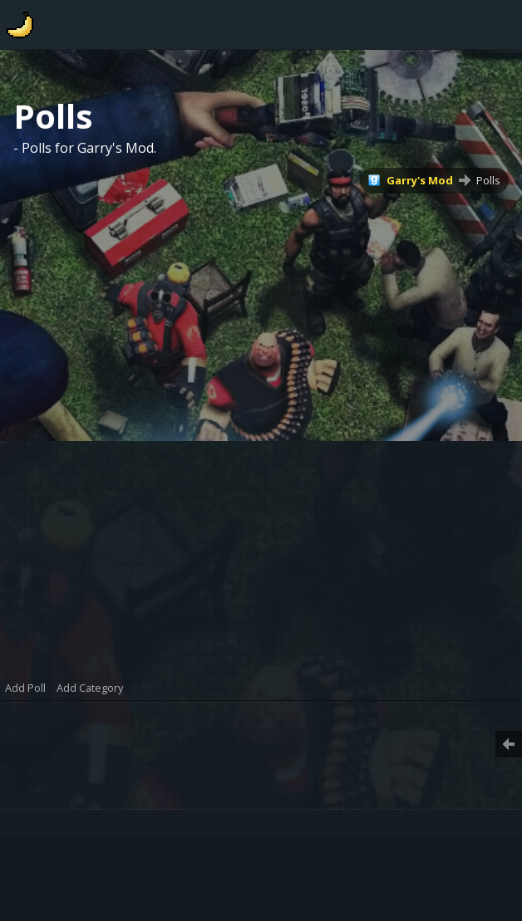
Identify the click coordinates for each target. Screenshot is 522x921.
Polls (488, 180)
